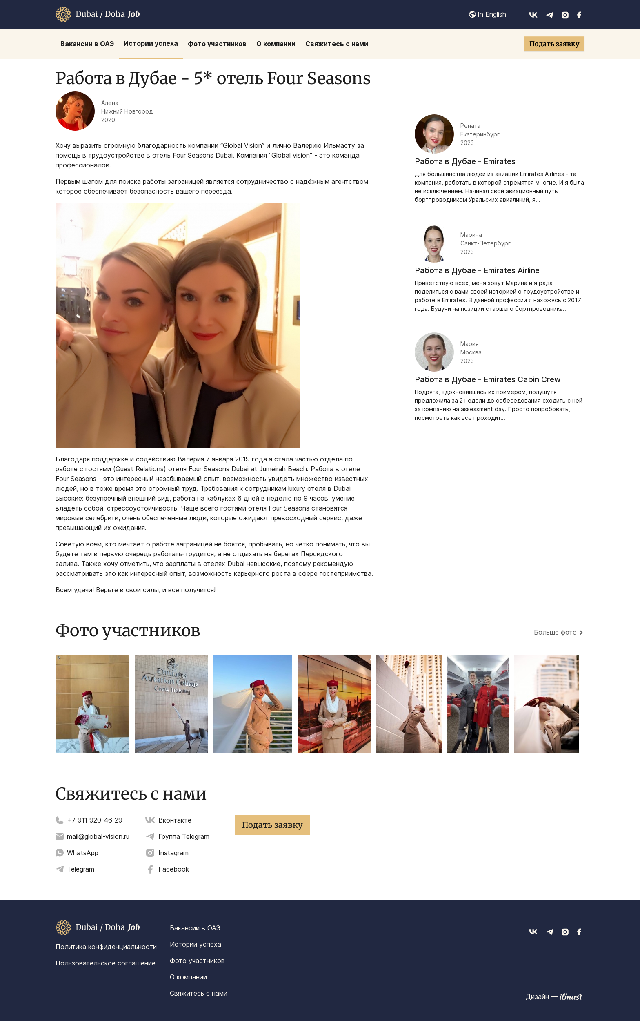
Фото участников (197, 960)
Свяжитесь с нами (198, 993)
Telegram (80, 869)
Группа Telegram (183, 836)
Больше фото (555, 632)
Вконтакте (174, 820)
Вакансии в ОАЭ (195, 928)
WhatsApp (82, 853)
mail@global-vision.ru (98, 836)
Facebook (173, 869)
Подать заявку (554, 44)
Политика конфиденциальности (106, 947)
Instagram (173, 853)
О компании (188, 977)
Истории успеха (195, 944)
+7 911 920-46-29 (94, 820)
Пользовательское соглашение (106, 963)
